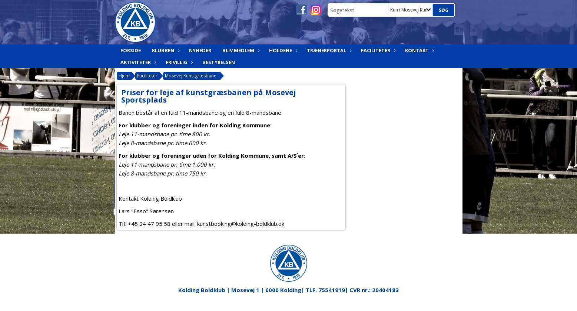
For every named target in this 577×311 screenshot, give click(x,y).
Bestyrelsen (218, 62)
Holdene (282, 50)
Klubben (165, 50)
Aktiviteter (137, 62)
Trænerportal (328, 50)
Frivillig (178, 62)
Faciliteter (377, 50)
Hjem (124, 76)
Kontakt (418, 50)
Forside (130, 50)
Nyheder (200, 50)
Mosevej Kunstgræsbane (190, 76)
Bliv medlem (240, 50)
